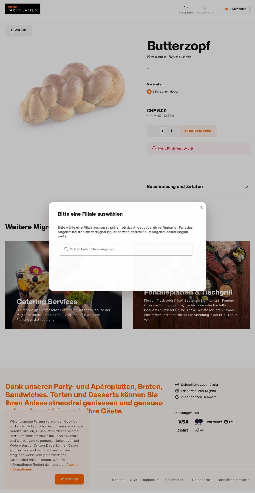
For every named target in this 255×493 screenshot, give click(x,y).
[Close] (177, 220)
